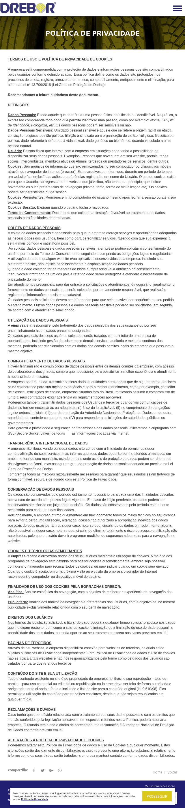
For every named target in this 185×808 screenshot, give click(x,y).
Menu (177, 8)
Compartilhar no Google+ (51, 770)
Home (157, 772)
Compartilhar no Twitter (43, 770)
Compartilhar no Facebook (34, 770)
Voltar (172, 772)
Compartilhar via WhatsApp (60, 770)
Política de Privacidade (34, 799)
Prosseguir (157, 796)
